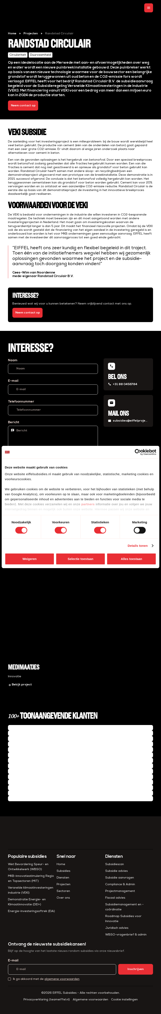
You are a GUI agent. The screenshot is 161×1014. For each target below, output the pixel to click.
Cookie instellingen (124, 999)
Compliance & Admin (120, 884)
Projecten (30, 33)
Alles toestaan (131, 559)
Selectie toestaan (80, 559)
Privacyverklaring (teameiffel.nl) (46, 999)
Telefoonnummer (21, 401)
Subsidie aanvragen (119, 877)
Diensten (63, 877)
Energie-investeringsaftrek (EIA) (31, 911)
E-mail (13, 381)
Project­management (120, 891)
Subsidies (63, 871)
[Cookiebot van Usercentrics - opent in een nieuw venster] (137, 452)
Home (12, 33)
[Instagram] (84, 1006)
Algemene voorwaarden (90, 999)
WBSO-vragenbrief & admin (126, 934)
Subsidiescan (114, 864)
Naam (12, 360)
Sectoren (63, 891)
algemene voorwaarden (61, 979)
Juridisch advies (116, 928)
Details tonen (138, 545)
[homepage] (16, 7)
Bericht (13, 422)
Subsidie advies (116, 871)
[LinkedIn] (76, 1006)
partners (88, 504)
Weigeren (29, 559)
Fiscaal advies (115, 897)
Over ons (63, 897)
